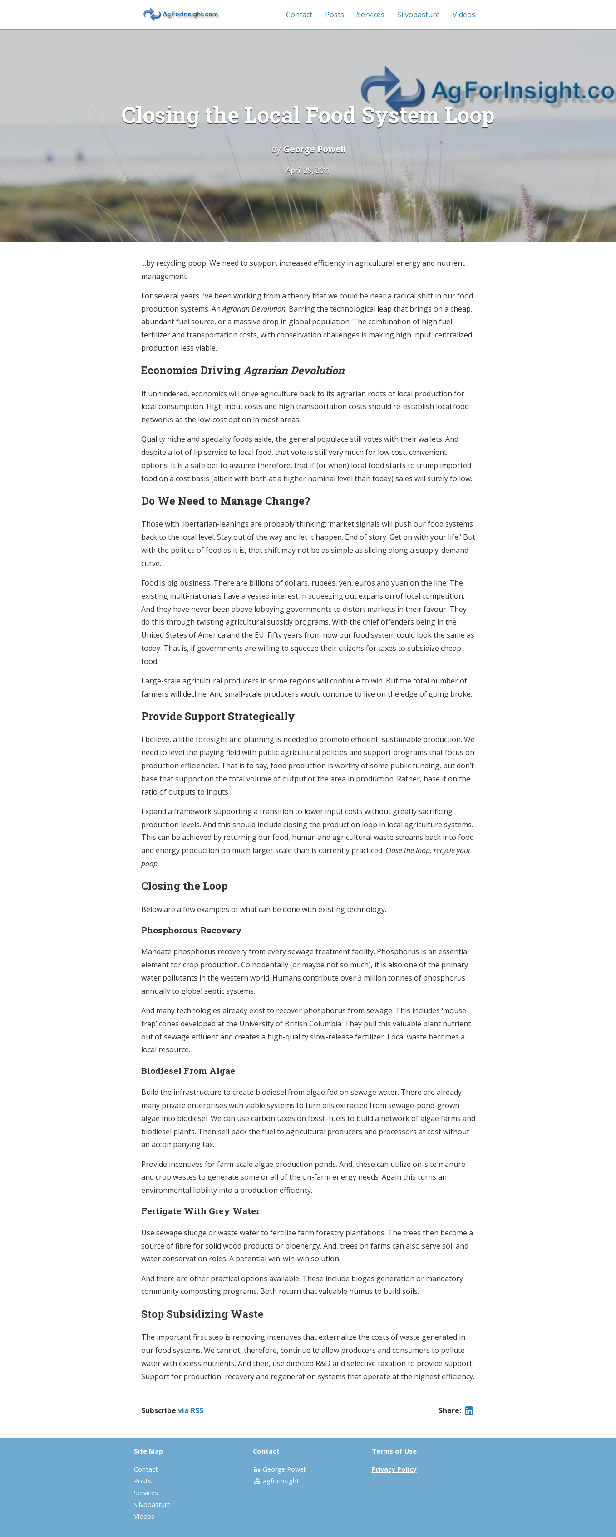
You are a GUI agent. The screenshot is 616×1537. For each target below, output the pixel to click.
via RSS (190, 1410)
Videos (464, 15)
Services (370, 15)
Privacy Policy (394, 1469)
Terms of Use (394, 1451)
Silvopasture (418, 15)
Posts (334, 15)
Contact (299, 15)
